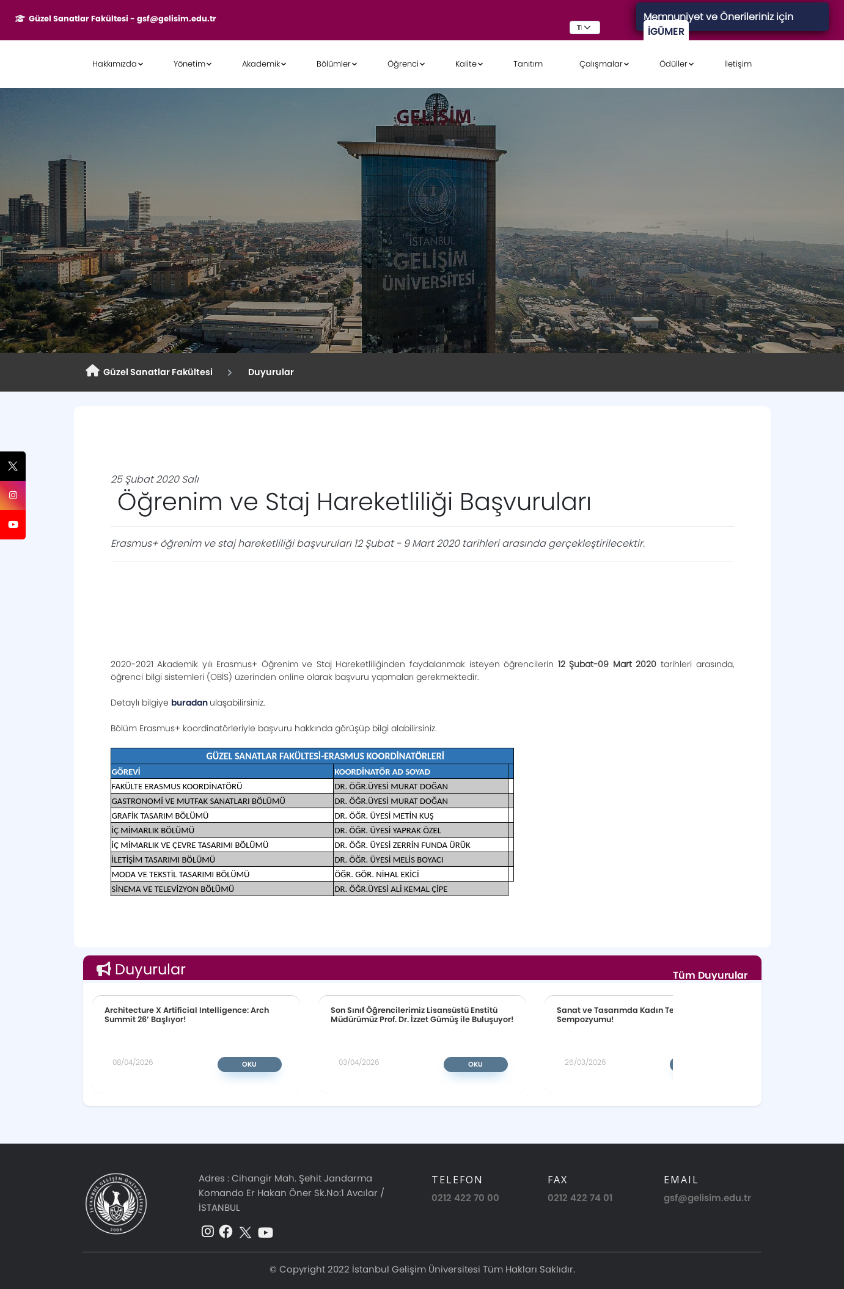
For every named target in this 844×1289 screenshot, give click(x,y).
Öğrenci (403, 64)
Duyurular (269, 372)
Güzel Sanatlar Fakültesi (149, 371)
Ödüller (673, 64)
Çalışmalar (601, 64)
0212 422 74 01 (580, 1197)
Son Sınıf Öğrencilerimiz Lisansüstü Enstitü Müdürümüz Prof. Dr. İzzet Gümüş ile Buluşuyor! (422, 1014)
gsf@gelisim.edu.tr (707, 1197)
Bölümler (334, 64)
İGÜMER (666, 31)
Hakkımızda (114, 64)
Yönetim (189, 64)
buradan (190, 702)
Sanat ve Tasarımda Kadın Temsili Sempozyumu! (625, 1014)
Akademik (261, 64)
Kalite (466, 64)
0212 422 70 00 (465, 1197)
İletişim (738, 64)
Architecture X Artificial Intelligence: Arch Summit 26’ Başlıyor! (187, 1014)
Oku (249, 1064)
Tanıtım (528, 64)
